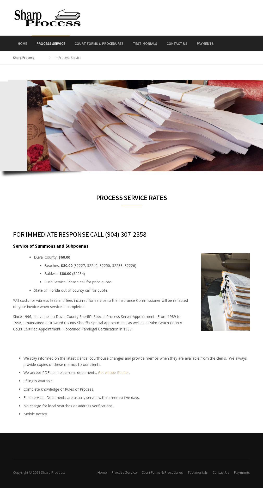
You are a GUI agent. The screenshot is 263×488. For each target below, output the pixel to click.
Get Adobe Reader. (114, 372)
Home (22, 43)
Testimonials (145, 43)
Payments (205, 43)
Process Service (50, 43)
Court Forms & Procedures (99, 43)
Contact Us (177, 43)
